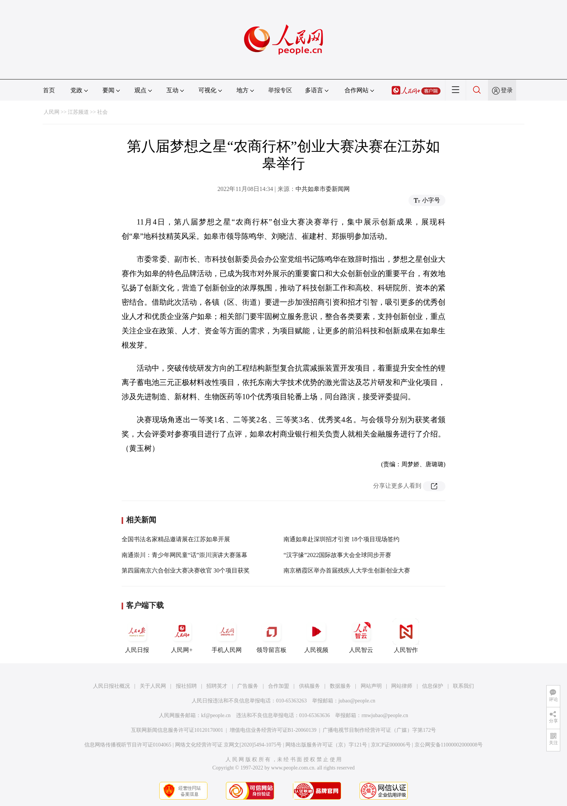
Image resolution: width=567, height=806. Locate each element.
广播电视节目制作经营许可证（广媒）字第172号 (379, 730)
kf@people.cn (216, 715)
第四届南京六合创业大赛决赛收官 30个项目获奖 (186, 570)
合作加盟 (278, 686)
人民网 (51, 112)
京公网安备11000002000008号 (449, 745)
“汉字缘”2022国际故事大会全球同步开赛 (337, 555)
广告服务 (247, 686)
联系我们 (463, 686)
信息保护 (432, 686)
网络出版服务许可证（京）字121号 (326, 745)
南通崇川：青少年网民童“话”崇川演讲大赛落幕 (184, 555)
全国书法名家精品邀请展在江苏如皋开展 (176, 539)
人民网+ (182, 635)
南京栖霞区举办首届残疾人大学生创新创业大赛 (347, 570)
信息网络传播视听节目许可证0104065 (127, 745)
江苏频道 (78, 112)
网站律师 (401, 686)
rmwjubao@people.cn (384, 715)
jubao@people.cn (356, 701)
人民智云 (361, 635)
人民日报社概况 (111, 686)
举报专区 (280, 90)
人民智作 (406, 635)
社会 (102, 112)
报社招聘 (186, 686)
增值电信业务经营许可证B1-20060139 (273, 730)
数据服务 (340, 686)
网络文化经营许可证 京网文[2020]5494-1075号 (228, 745)
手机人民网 (227, 635)
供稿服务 (309, 686)
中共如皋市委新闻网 (323, 189)
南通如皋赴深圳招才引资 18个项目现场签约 (341, 539)
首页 (49, 90)
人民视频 (316, 635)
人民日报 (137, 635)
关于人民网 (153, 686)
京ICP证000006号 (391, 745)
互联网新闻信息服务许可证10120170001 (177, 730)
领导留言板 (271, 635)
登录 (507, 90)
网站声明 (371, 686)
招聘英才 (216, 686)
